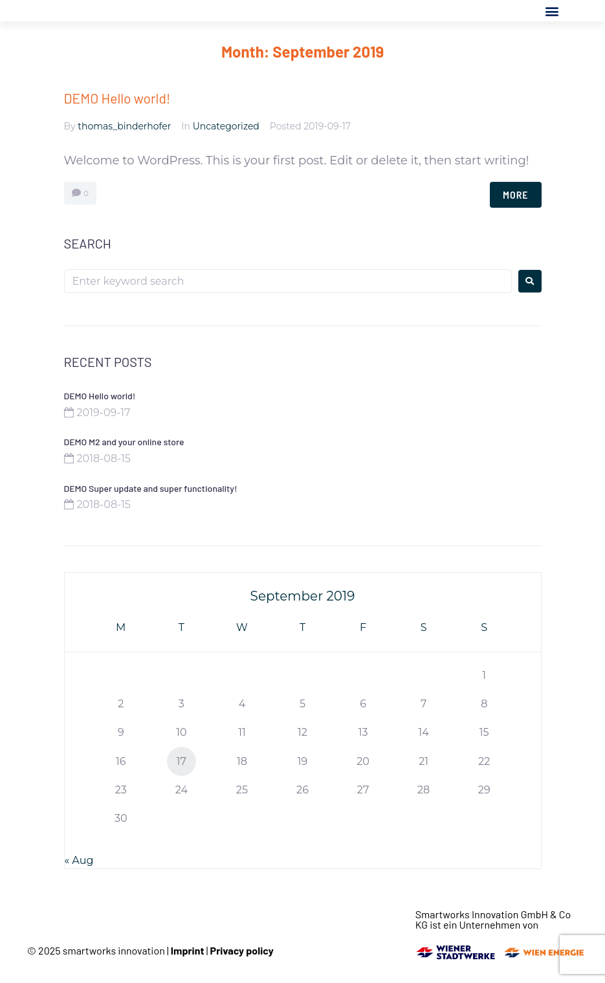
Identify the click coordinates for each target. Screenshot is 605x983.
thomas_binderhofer (124, 126)
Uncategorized (226, 126)
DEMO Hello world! (117, 98)
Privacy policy (242, 950)
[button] (552, 10)
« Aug (79, 860)
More (516, 194)
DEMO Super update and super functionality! (150, 488)
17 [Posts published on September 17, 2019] (181, 761)
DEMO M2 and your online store (124, 441)
